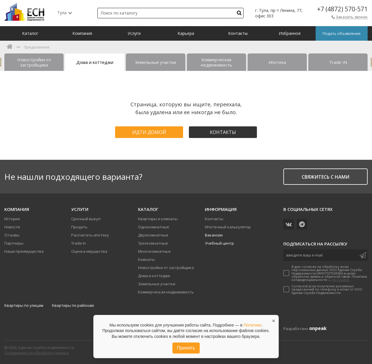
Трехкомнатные (153, 243)
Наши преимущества (24, 251)
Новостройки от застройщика (166, 267)
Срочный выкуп (86, 218)
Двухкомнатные (153, 235)
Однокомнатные (153, 226)
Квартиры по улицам (23, 305)
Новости (12, 226)
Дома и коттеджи (154, 275)
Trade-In (78, 243)
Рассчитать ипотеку (90, 235)
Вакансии (214, 235)
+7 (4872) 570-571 (342, 9)
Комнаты (146, 259)
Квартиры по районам (73, 305)
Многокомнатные (154, 251)
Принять (186, 347)
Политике (253, 325)
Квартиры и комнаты (158, 218)
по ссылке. (341, 279)
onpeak (318, 328)
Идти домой (149, 132)
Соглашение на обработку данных (36, 352)
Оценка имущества (89, 251)
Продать (79, 226)
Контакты (223, 132)
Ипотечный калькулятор (228, 226)
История (12, 218)
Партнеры (14, 243)
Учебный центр (219, 243)
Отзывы (11, 235)
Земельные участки (156, 283)
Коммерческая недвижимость (166, 292)
